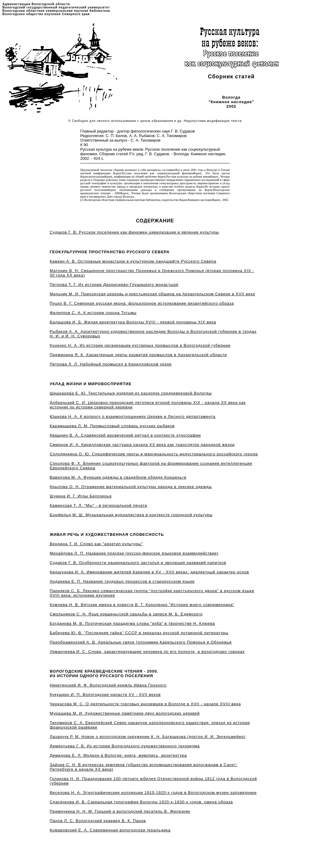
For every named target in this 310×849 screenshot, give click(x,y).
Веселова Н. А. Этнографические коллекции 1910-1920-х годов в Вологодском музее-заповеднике (153, 792)
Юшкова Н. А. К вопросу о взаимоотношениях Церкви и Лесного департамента (133, 416)
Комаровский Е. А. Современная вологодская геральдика (110, 830)
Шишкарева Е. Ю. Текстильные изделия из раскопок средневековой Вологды (131, 393)
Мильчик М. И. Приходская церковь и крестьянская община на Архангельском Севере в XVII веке (152, 294)
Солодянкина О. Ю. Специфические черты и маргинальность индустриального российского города (154, 454)
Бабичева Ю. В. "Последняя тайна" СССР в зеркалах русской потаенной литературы (139, 633)
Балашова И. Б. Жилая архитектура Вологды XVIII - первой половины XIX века (133, 322)
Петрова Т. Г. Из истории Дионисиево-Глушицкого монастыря (114, 284)
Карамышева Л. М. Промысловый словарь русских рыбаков (112, 426)
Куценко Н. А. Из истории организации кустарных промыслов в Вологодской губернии (140, 345)
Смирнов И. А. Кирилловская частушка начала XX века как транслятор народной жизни (142, 444)
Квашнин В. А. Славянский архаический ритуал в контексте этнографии (125, 435)
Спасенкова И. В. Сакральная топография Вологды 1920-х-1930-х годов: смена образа (141, 802)
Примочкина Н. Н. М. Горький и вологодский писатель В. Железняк (120, 811)
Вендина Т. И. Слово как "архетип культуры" (96, 544)
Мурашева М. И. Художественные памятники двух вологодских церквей (125, 713)
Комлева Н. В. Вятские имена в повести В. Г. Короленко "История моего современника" (142, 604)
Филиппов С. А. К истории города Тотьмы (93, 312)
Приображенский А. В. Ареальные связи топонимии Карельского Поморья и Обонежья (141, 642)
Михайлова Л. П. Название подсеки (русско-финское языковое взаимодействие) (134, 553)
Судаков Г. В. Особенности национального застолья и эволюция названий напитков (138, 562)
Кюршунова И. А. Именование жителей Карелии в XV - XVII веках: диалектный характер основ (149, 572)
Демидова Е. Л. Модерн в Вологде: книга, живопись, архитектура (118, 755)
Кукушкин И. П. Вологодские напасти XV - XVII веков (105, 694)
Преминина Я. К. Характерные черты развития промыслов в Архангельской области (138, 354)
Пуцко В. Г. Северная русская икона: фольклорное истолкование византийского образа (142, 303)
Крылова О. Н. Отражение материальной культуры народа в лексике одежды (131, 486)
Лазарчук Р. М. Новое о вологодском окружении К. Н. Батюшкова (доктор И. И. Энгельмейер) (148, 736)
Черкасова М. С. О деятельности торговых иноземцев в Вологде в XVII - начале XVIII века (145, 704)
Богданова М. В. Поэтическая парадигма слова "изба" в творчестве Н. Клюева (132, 623)
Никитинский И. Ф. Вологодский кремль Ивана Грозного (108, 685)
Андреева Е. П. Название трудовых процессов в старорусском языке (122, 581)
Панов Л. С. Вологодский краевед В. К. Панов (98, 820)
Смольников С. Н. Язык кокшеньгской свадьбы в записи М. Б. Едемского (126, 614)
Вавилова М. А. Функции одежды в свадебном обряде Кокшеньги (118, 477)
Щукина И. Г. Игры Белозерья (81, 496)
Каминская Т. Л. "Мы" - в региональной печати (98, 505)
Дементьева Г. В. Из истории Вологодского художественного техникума (125, 746)
